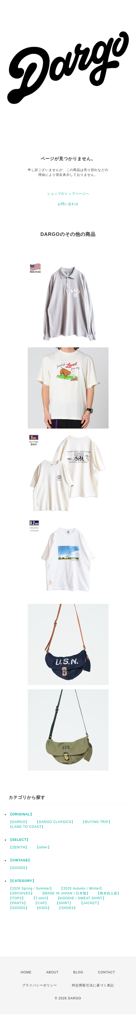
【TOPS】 (17, 898)
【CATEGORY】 (22, 881)
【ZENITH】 (19, 847)
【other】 (43, 847)
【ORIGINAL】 (21, 814)
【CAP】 (41, 903)
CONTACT (106, 972)
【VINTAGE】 (20, 860)
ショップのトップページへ (68, 194)
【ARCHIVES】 (21, 893)
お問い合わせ (68, 204)
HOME (26, 972)
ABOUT (52, 972)
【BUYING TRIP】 (96, 822)
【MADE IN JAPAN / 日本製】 (65, 893)
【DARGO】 (19, 822)
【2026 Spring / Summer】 (31, 888)
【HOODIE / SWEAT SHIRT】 (81, 898)
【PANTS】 (18, 903)
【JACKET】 (90, 903)
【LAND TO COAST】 (27, 827)
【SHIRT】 (64, 903)
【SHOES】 (67, 908)
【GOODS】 (19, 868)
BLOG (78, 972)
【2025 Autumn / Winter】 (81, 888)
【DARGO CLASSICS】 (55, 822)
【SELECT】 (19, 840)
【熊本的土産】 (108, 893)
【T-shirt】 (41, 898)
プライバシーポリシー (39, 985)
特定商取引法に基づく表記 (93, 985)
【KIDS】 (43, 908)
